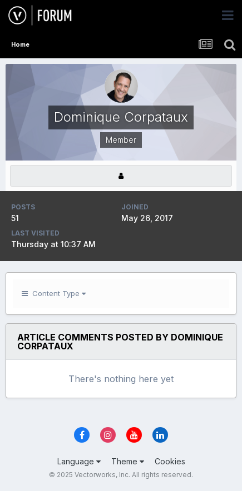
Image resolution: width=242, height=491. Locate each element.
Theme (127, 461)
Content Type (54, 293)
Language (79, 461)
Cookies (170, 461)
